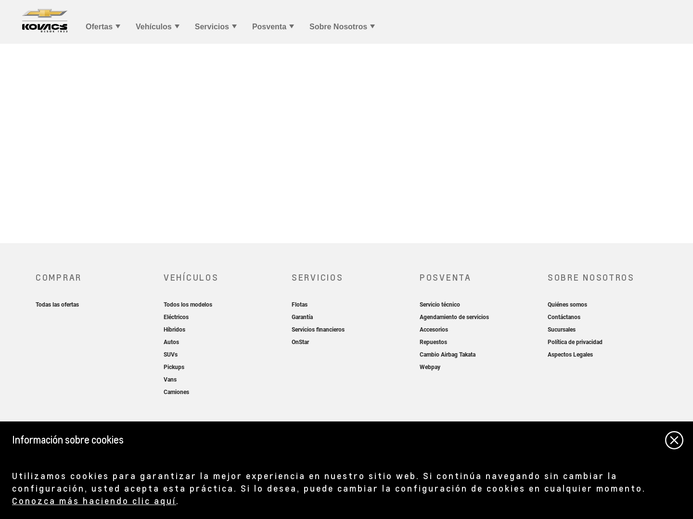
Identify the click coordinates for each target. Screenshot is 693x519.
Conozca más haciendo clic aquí (94, 500)
